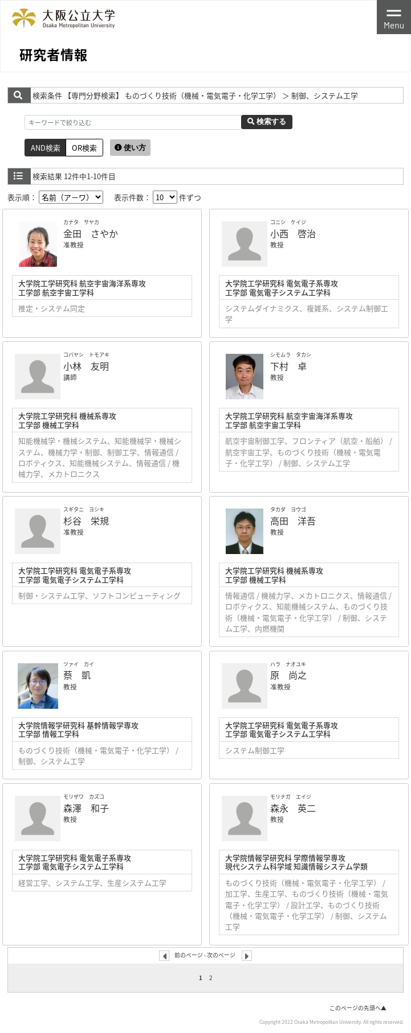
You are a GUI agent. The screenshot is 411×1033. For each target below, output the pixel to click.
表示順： (55, 197)
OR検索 (84, 147)
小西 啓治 (293, 233)
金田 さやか (90, 233)
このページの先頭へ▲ (357, 1008)
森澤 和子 (86, 808)
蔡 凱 (77, 674)
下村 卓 (288, 366)
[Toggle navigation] (394, 17)
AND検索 (45, 147)
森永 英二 (293, 808)
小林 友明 (86, 366)
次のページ (221, 954)
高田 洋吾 (293, 520)
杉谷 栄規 (86, 520)
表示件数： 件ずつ (157, 197)
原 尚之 (288, 674)
